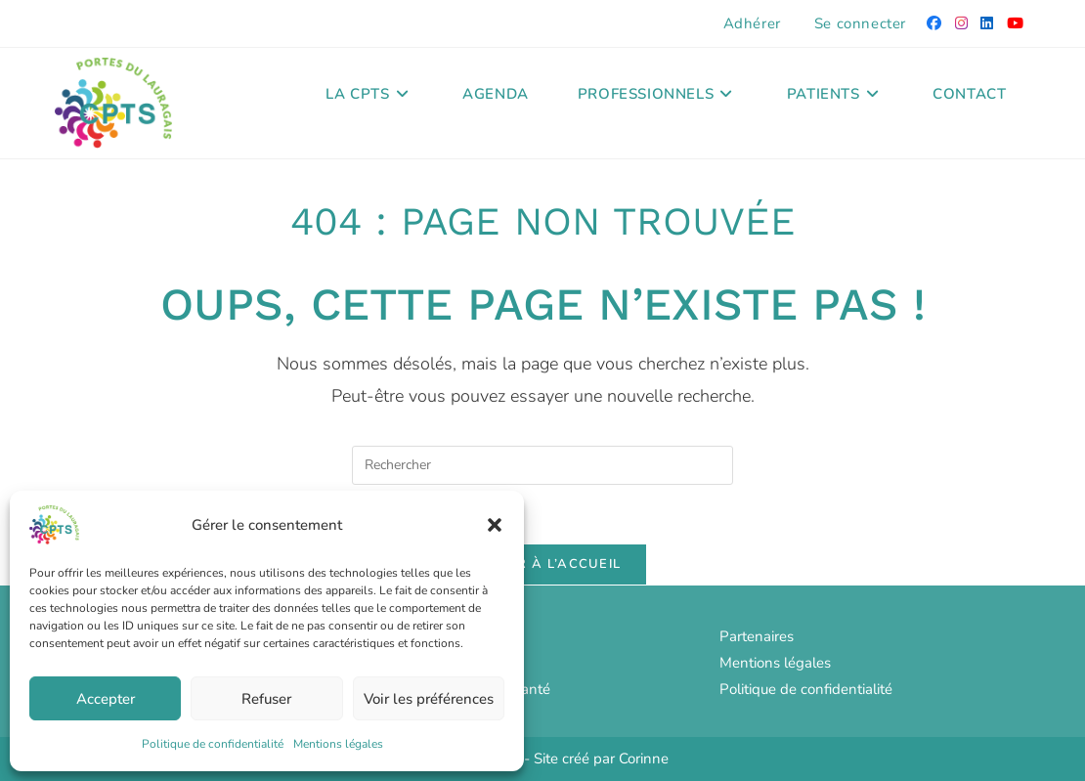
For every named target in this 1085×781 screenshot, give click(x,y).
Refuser (266, 699)
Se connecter (860, 23)
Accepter (105, 699)
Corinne (644, 758)
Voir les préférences (429, 699)
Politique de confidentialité (212, 744)
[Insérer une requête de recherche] (542, 465)
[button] (494, 525)
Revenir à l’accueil (543, 564)
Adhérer (752, 23)
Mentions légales (338, 744)
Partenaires (756, 636)
